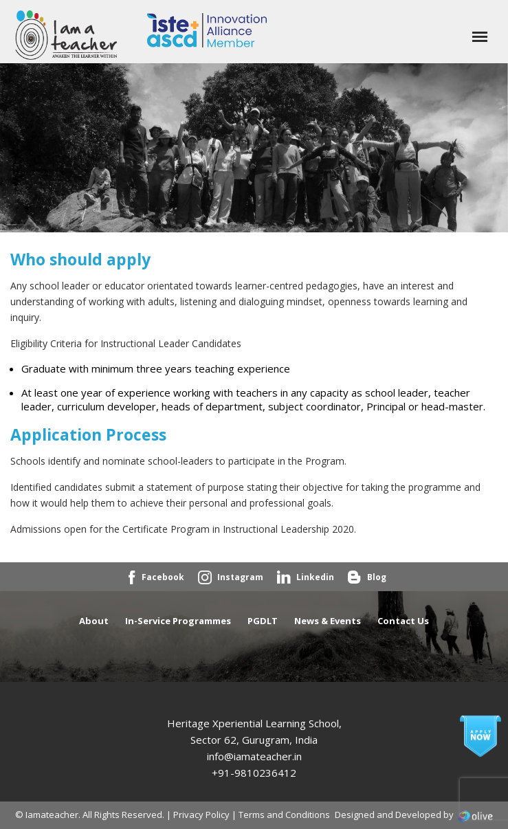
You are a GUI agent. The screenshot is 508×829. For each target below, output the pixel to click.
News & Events (327, 621)
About (94, 621)
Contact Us (403, 621)
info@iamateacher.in (254, 756)
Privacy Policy (201, 814)
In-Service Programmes (178, 621)
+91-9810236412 (254, 773)
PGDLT (262, 621)
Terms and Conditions (284, 814)
